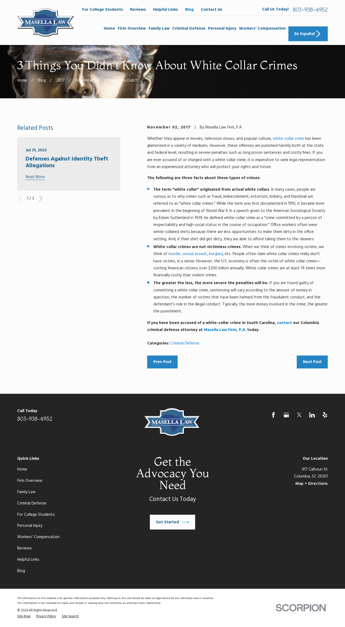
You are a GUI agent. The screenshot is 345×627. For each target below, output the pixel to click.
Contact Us (211, 9)
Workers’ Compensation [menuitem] (262, 28)
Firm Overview (29, 481)
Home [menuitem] (109, 28)
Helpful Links (165, 9)
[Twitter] (299, 415)
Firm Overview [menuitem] (132, 28)
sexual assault (195, 254)
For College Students (102, 9)
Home (22, 469)
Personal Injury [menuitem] (222, 28)
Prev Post (162, 362)
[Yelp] (325, 415)
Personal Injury (29, 525)
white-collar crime (288, 138)
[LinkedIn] (312, 415)
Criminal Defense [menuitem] (188, 28)
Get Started (172, 522)
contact (284, 323)
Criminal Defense (184, 343)
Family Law (26, 492)
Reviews (138, 9)
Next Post (312, 362)
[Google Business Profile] (286, 415)
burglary (216, 254)
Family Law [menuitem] (159, 28)
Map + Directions (311, 483)
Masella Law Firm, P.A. (225, 330)
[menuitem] (23, 617)
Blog (189, 9)
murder (174, 254)
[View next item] (41, 198)
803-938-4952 (310, 9)
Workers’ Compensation (38, 537)
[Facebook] (273, 415)
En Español (308, 33)
